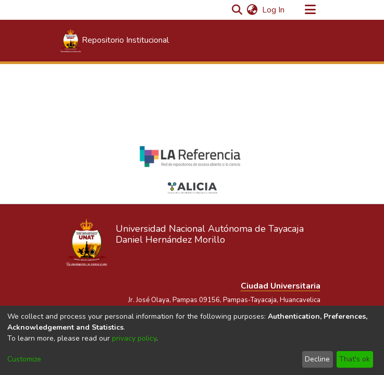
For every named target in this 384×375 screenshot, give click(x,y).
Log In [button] (274, 10)
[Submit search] (237, 10)
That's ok (354, 359)
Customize (24, 359)
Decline (317, 359)
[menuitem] (252, 10)
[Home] (114, 41)
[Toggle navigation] (310, 10)
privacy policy (134, 338)
